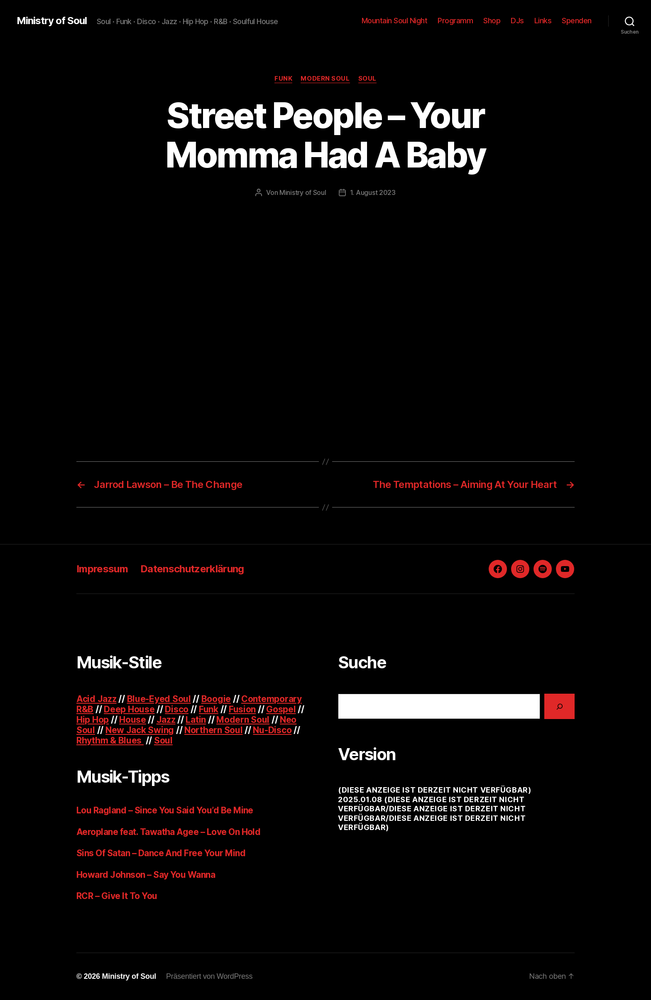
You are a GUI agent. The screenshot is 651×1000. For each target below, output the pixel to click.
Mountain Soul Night (395, 20)
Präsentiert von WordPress (209, 976)
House (132, 719)
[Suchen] (559, 706)
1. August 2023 (373, 192)
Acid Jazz (96, 699)
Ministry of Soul (52, 21)
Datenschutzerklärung (192, 569)
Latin (196, 719)
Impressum (102, 569)
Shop (491, 20)
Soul (367, 78)
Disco (176, 709)
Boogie (216, 699)
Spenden (577, 20)
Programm (455, 20)
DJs (517, 20)
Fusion (242, 709)
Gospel (281, 709)
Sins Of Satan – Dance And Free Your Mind (160, 853)
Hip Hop (92, 719)
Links (543, 20)
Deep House (129, 709)
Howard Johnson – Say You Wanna (145, 874)
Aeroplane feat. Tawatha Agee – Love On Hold (168, 832)
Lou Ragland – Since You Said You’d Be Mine (164, 810)
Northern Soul (213, 730)
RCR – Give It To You (116, 896)
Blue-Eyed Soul (159, 699)
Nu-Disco (272, 730)
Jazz (166, 719)
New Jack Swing (139, 730)
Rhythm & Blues (110, 740)
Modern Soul (325, 78)
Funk (283, 78)
